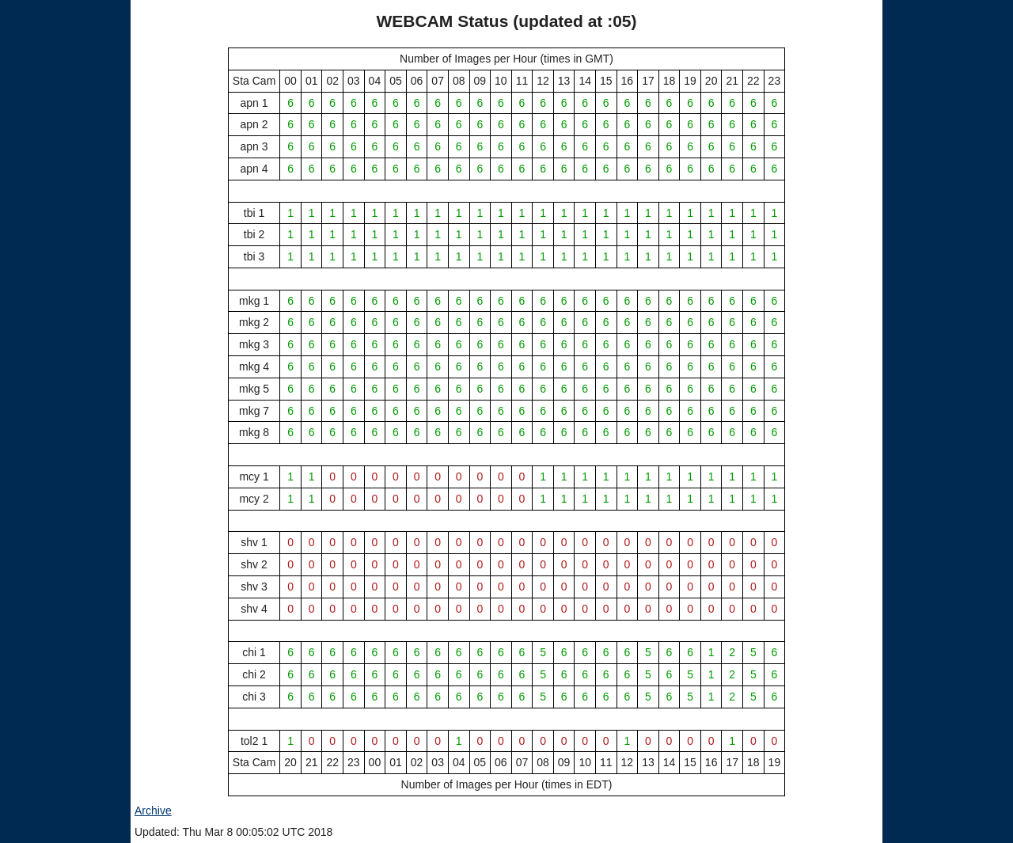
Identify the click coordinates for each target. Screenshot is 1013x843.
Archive (153, 810)
